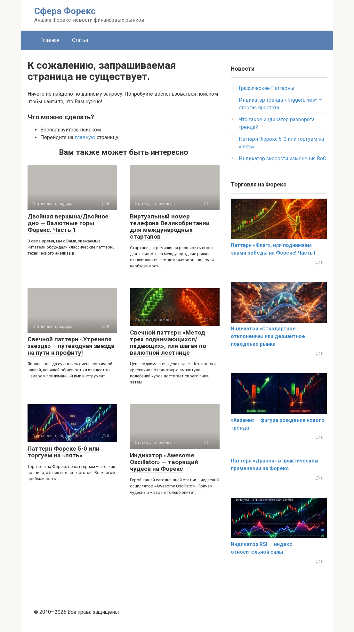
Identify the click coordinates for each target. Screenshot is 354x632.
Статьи (80, 40)
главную (85, 137)
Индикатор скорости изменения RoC (282, 158)
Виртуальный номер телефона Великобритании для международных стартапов (170, 226)
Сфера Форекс (65, 11)
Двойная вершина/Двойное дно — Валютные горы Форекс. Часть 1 (68, 223)
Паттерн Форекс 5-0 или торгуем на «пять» (64, 452)
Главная (49, 40)
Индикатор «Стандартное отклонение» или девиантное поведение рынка (268, 336)
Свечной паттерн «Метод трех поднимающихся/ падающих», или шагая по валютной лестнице (168, 342)
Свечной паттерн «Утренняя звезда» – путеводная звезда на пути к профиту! (71, 346)
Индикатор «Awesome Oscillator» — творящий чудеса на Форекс (164, 462)
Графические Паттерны (266, 88)
